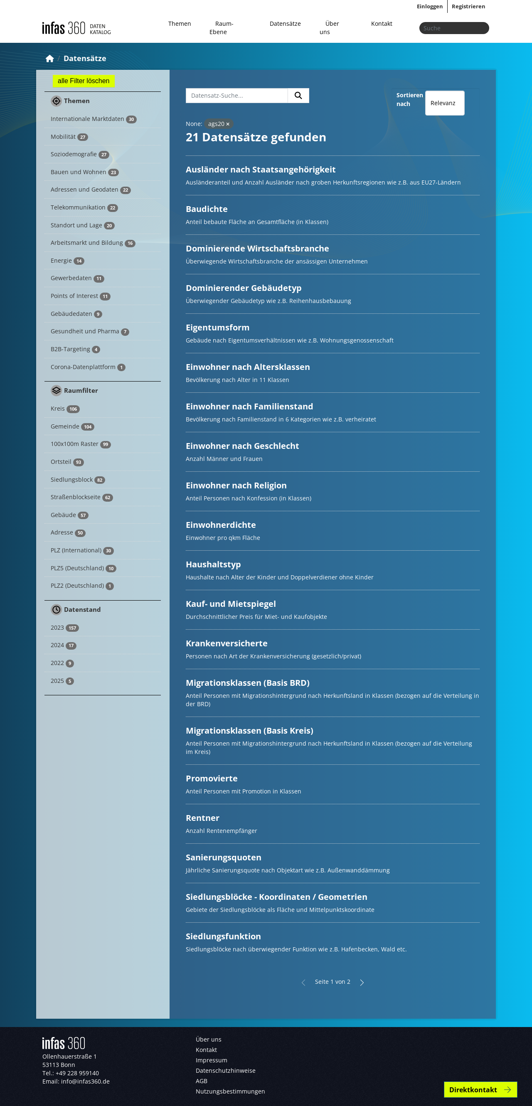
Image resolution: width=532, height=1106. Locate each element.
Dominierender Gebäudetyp (244, 287)
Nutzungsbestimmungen (230, 1091)
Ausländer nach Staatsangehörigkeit (261, 169)
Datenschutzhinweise (226, 1070)
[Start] (50, 58)
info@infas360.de (85, 1081)
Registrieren (468, 6)
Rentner (202, 817)
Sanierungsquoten (223, 857)
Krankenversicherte (227, 643)
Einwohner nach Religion (236, 485)
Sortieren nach (410, 99)
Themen (179, 23)
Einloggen (430, 6)
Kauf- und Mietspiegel (231, 603)
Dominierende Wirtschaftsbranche (257, 248)
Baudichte (207, 208)
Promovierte (212, 778)
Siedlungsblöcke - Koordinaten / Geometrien (276, 896)
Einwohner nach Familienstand (249, 406)
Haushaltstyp (213, 564)
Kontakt (381, 23)
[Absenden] (480, 28)
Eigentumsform (218, 327)
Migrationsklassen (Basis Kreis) (249, 730)
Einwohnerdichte (221, 524)
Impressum (211, 1060)
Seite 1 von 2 (332, 981)
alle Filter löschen (84, 80)
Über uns (329, 28)
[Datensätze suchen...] (454, 28)
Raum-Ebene (221, 28)
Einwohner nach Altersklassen (248, 366)
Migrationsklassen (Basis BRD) (248, 682)
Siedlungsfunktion (223, 936)
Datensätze (285, 23)
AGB (201, 1081)
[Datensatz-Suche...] (237, 95)
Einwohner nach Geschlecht (242, 445)
